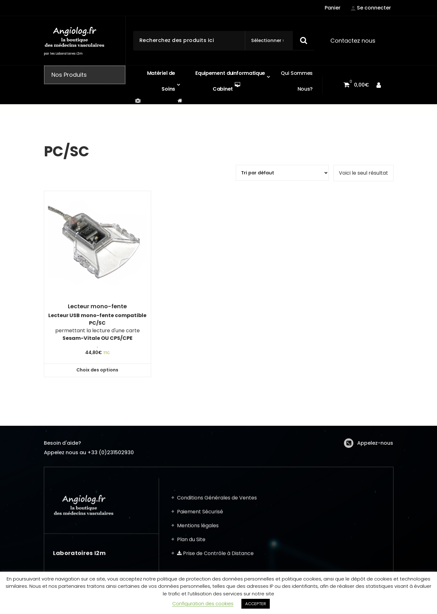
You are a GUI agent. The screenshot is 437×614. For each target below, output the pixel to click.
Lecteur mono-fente (97, 306)
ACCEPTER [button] (255, 604)
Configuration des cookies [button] (202, 603)
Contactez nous (352, 41)
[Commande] (282, 173)
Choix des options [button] (97, 370)
